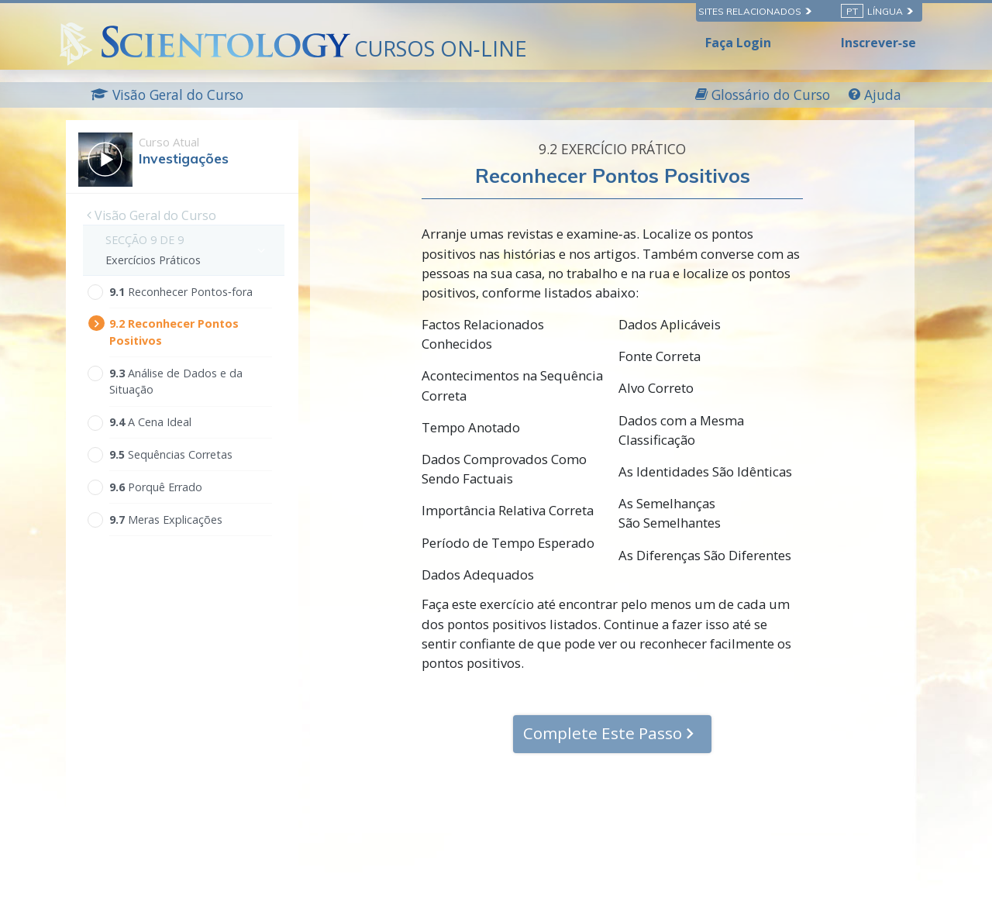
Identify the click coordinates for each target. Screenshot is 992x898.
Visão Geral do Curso (151, 215)
